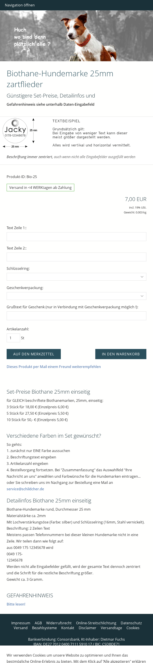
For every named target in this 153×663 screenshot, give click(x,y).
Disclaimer (87, 627)
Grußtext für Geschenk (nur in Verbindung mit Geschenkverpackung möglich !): (72, 307)
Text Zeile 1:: (17, 227)
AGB (38, 623)
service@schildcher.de (25, 489)
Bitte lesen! (16, 604)
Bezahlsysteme (44, 627)
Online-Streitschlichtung (96, 623)
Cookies (133, 627)
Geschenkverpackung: (25, 287)
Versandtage (111, 627)
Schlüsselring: (18, 268)
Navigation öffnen (20, 5)
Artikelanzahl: (18, 329)
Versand (21, 627)
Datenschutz (131, 623)
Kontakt (67, 627)
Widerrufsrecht (59, 623)
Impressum (20, 623)
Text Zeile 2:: (17, 248)
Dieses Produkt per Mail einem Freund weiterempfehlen (54, 366)
